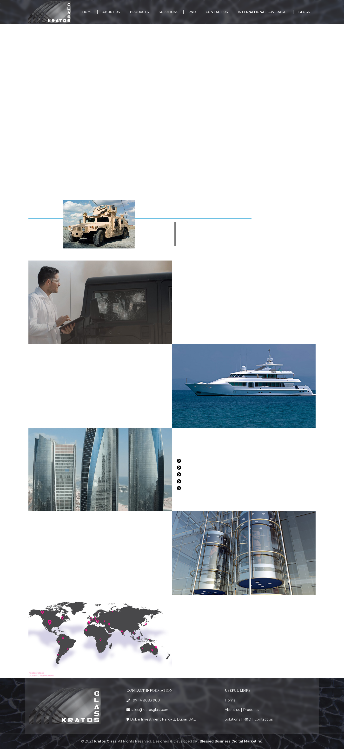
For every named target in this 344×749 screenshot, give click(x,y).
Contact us (263, 719)
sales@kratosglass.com (150, 710)
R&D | (248, 719)
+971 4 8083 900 (145, 700)
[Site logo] (49, 12)
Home (230, 700)
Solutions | (234, 719)
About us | (234, 710)
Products (250, 710)
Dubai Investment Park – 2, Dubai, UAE (163, 719)
